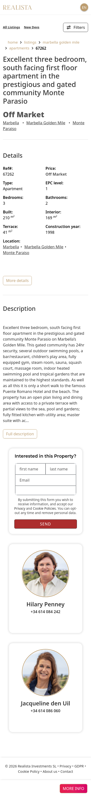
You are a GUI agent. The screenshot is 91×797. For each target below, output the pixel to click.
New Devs (32, 27)
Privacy (19, 508)
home (10, 42)
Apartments (19, 48)
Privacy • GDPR (72, 766)
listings (30, 42)
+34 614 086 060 (45, 710)
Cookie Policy (29, 771)
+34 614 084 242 (45, 611)
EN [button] (84, 7)
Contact (66, 771)
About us (50, 771)
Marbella (11, 122)
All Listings (11, 27)
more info (73, 788)
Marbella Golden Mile (61, 42)
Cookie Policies (44, 508)
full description (20, 434)
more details (17, 280)
